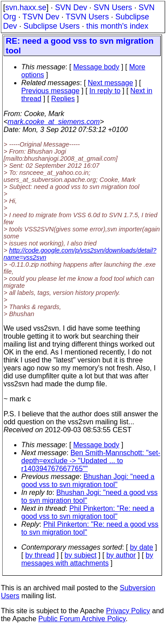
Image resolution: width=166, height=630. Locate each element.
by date (141, 547)
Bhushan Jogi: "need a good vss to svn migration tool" (87, 480)
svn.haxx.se (25, 7)
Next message (110, 83)
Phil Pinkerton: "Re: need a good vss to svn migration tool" (87, 512)
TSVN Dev (41, 16)
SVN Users (112, 7)
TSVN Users (87, 16)
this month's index (117, 26)
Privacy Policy (128, 611)
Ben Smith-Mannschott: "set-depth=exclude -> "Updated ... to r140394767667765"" (90, 460)
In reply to (104, 90)
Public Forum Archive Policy (82, 618)
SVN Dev (71, 7)
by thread (40, 555)
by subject (81, 555)
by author (121, 555)
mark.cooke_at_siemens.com (54, 121)
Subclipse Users (51, 26)
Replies (63, 98)
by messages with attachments (87, 559)
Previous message (50, 90)
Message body (96, 67)
